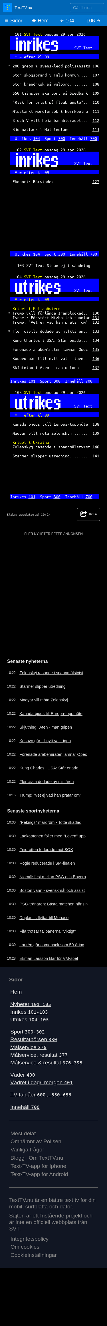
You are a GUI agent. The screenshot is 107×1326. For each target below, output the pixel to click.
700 (93, 138)
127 (95, 181)
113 (95, 129)
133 (95, 331)
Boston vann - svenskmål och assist (52, 890)
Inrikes (29, 1012)
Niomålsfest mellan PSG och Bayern (52, 877)
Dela (88, 514)
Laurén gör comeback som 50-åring (51, 945)
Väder (22, 1075)
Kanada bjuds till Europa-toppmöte (50, 713)
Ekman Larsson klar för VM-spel (48, 958)
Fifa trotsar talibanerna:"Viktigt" (47, 931)
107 (95, 74)
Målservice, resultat (39, 1055)
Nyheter (30, 1004)
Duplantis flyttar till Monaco (43, 917)
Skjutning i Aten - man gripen (45, 727)
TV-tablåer (40, 1095)
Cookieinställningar (34, 1255)
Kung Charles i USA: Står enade (48, 768)
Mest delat (23, 1133)
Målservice (28, 1047)
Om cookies (25, 1247)
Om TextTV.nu (46, 1158)
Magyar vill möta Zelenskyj (43, 700)
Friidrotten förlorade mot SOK (46, 849)
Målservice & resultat (46, 1063)
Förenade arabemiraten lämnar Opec (53, 754)
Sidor (13, 21)
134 (95, 340)
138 (95, 424)
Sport (27, 1032)
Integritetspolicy (30, 1239)
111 (95, 111)
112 (95, 120)
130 (95, 312)
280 (16, 65)
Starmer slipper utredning (42, 686)
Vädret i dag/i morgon (41, 1082)
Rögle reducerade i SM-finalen (47, 863)
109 (95, 93)
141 (95, 455)
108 (95, 83)
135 (95, 349)
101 (32, 380)
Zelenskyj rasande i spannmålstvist (51, 673)
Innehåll (25, 1107)
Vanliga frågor (27, 1150)
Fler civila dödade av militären (46, 781)
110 (95, 102)
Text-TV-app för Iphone (38, 1166)
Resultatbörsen (33, 1039)
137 (95, 367)
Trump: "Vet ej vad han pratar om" (50, 795)
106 (95, 65)
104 (36, 138)
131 (95, 317)
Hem (40, 21)
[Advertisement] (53, 589)
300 (61, 138)
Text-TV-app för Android (39, 1174)
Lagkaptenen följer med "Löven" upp (52, 836)
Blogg (18, 1158)
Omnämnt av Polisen (36, 1141)
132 (95, 321)
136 (95, 358)
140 (95, 446)
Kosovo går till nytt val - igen (45, 741)
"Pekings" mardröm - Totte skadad (50, 822)
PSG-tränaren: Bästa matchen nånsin (53, 904)
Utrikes (29, 1019)
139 (95, 433)
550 (16, 93)
